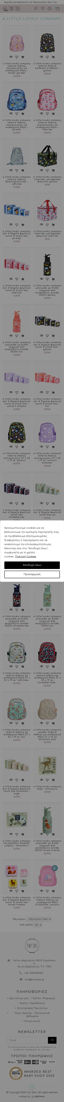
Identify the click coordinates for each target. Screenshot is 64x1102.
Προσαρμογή (32, 574)
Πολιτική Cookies (25, 556)
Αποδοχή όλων (32, 565)
